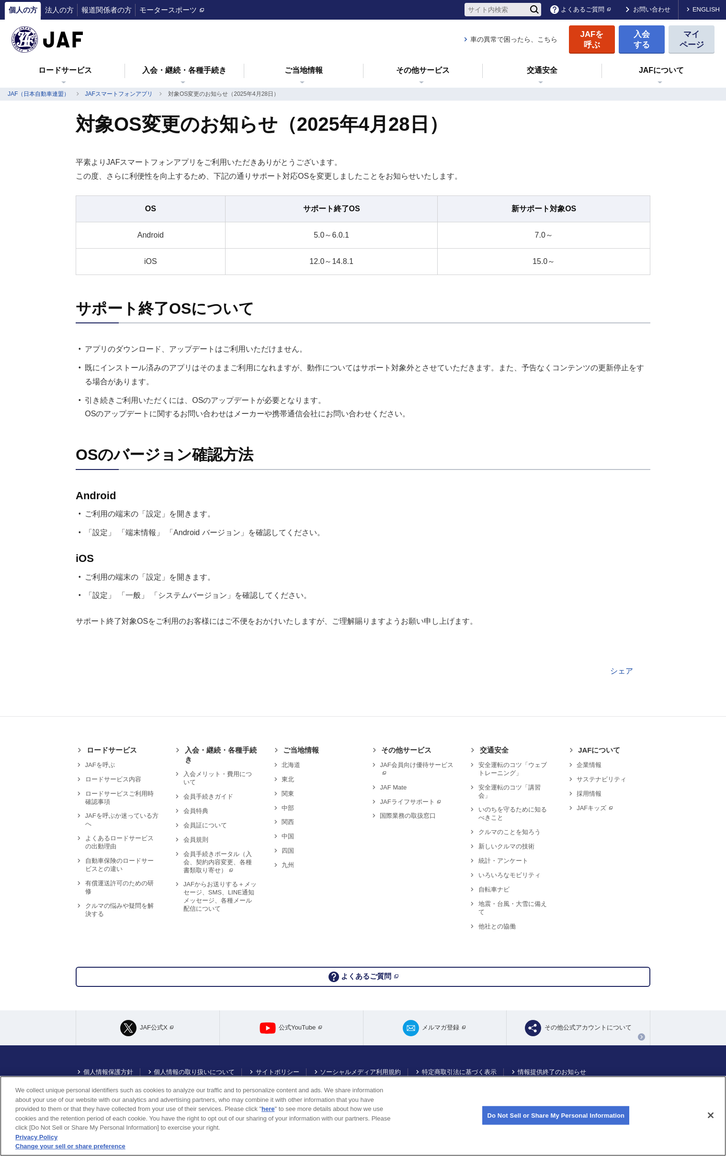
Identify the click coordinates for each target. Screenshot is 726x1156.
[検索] (534, 9)
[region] (363, 1116)
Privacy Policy (36, 1137)
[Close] (710, 1115)
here (267, 1108)
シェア (621, 671)
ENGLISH (706, 9)
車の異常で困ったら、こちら (513, 39)
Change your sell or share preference (70, 1146)
